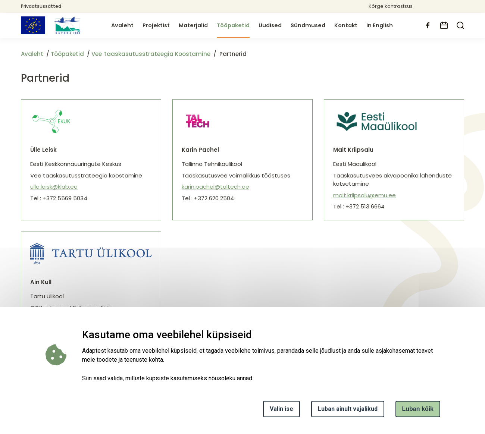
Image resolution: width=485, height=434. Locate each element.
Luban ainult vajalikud (348, 408)
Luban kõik (418, 409)
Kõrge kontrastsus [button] (391, 6)
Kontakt (345, 25)
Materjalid (193, 25)
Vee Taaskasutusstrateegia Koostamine (150, 54)
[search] (460, 25)
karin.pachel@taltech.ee (215, 187)
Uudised (270, 25)
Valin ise (281, 408)
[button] (437, 6)
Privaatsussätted (41, 6)
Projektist (156, 25)
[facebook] (427, 25)
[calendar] (444, 25)
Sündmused (308, 25)
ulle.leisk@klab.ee (54, 187)
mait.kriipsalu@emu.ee (364, 195)
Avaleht (122, 25)
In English (379, 25)
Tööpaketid (233, 25)
